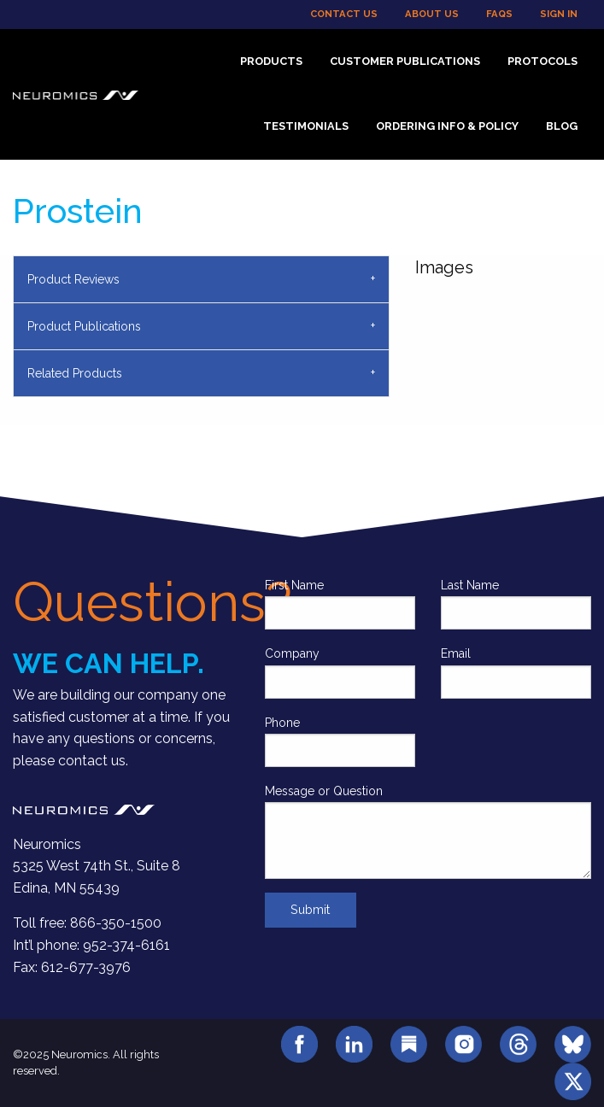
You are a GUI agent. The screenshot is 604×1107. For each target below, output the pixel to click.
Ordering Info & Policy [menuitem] (447, 126)
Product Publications (84, 326)
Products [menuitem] (271, 61)
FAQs (499, 14)
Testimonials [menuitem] (306, 126)
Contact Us (344, 14)
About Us (432, 14)
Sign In (559, 14)
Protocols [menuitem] (542, 61)
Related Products (74, 373)
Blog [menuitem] (562, 126)
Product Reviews (73, 279)
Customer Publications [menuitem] (405, 61)
